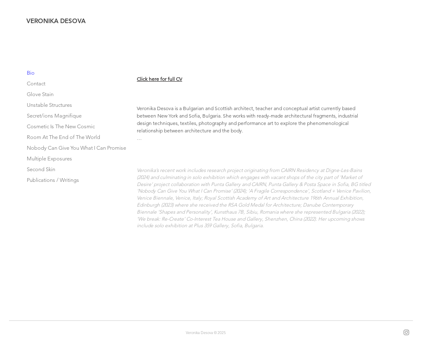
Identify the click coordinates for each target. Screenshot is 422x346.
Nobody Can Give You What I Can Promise (64, 148)
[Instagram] (406, 332)
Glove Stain (40, 94)
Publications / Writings (53, 180)
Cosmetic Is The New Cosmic (61, 126)
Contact (36, 83)
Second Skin (41, 169)
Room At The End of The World (63, 137)
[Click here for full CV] (166, 79)
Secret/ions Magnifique (54, 116)
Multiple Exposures (49, 158)
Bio (31, 73)
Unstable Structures (49, 105)
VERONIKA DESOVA (56, 21)
